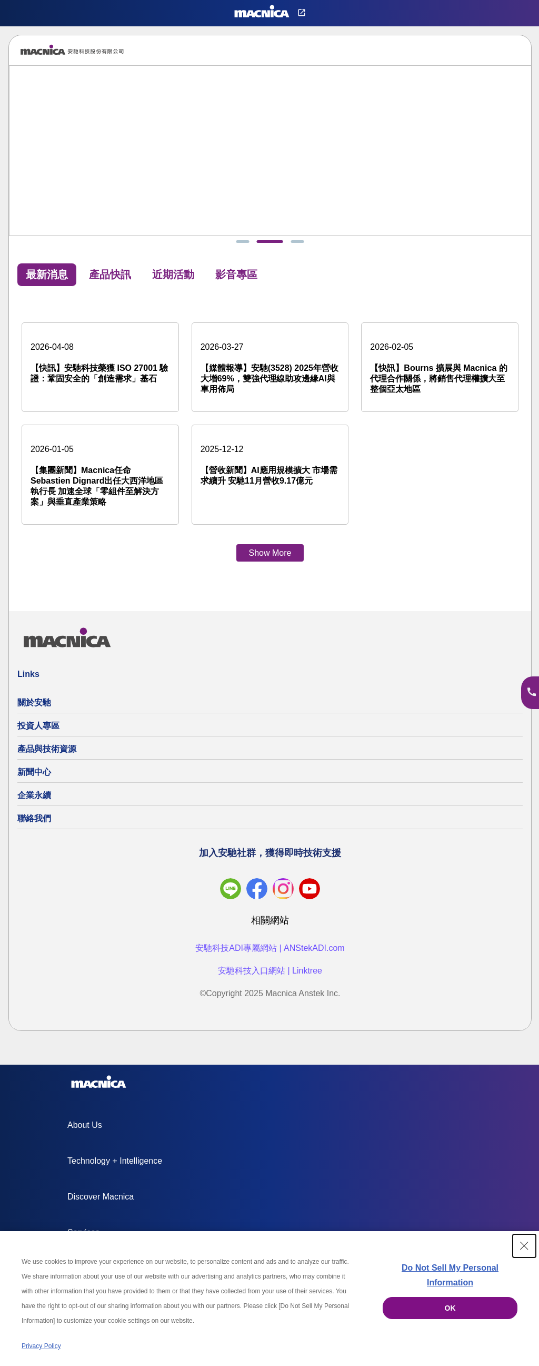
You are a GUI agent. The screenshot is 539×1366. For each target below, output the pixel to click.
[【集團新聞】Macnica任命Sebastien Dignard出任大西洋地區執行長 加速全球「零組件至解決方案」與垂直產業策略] (100, 478)
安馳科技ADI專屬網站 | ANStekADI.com (269, 951)
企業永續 (34, 798)
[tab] (249, 245)
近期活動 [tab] (173, 278)
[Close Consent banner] (524, 1245)
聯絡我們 (34, 822)
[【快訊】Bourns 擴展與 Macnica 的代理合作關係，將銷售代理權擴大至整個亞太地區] (440, 371)
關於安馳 (34, 706)
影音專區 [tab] (236, 278)
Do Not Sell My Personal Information (450, 1275)
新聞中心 (34, 775)
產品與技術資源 (46, 752)
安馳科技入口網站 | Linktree (270, 974)
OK (450, 1308)
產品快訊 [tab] (110, 278)
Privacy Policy (41, 1346)
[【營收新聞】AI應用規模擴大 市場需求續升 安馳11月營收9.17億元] (270, 467)
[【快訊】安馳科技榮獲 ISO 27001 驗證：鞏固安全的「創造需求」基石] (100, 365)
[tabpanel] (270, 436)
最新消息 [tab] (47, 278)
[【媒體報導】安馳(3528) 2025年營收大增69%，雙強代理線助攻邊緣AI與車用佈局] (270, 371)
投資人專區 (38, 729)
